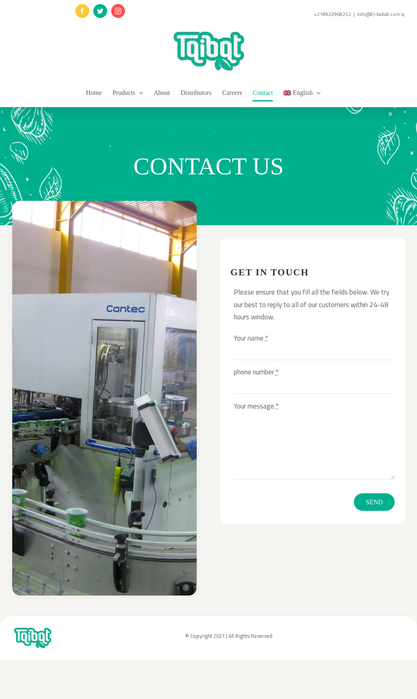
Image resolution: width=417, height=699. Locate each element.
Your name (251, 338)
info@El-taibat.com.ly (381, 14)
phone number (256, 371)
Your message (256, 406)
